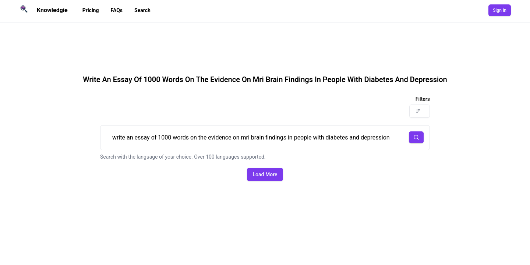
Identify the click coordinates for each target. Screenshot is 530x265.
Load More (265, 174)
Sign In (499, 10)
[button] (416, 137)
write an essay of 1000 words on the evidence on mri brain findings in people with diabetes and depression (265, 138)
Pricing (90, 10)
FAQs (116, 10)
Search (142, 10)
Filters (423, 99)
